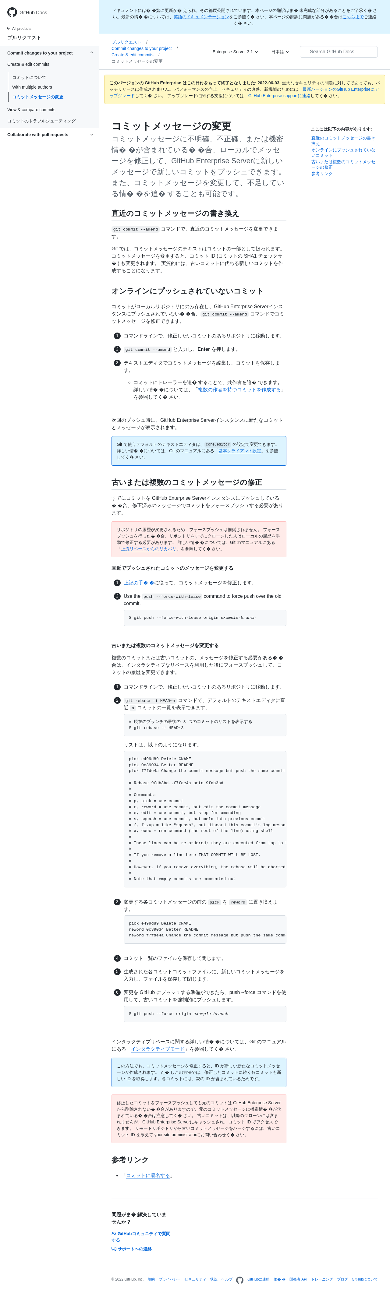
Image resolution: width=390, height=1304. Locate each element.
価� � (279, 1279)
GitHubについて (365, 1279)
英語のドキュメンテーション (201, 16)
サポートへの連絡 (132, 1248)
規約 (151, 1279)
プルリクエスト (24, 37)
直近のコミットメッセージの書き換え (343, 141)
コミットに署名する (148, 1175)
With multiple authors (32, 87)
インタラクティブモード (158, 1049)
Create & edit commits (136, 54)
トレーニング (322, 1279)
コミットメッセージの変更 (37, 96)
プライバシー (170, 1279)
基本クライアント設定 (239, 450)
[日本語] (280, 51)
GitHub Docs (33, 12)
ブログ (342, 1279)
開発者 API (298, 1279)
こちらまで (353, 16)
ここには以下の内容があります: (341, 129)
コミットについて (29, 77)
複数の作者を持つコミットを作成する (239, 389)
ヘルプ (227, 1279)
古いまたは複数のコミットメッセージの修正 (343, 164)
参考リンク (322, 173)
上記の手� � (139, 582)
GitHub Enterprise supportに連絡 (279, 95)
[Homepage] (239, 1281)
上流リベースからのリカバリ (148, 548)
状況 (214, 1279)
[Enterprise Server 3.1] (236, 51)
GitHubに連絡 (258, 1279)
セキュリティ (195, 1279)
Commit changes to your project (145, 48)
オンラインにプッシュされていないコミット (343, 152)
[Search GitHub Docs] (339, 52)
